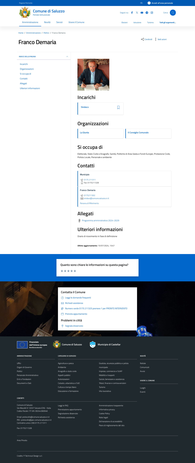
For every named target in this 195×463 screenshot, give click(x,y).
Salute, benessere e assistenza (111, 379)
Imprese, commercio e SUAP (110, 371)
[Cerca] (173, 13)
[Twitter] (135, 12)
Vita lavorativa (105, 391)
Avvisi (142, 371)
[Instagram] (150, 12)
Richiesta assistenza (66, 417)
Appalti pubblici (64, 375)
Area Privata (22, 440)
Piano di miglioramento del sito (111, 425)
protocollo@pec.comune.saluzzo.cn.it (36, 419)
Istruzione (137, 22)
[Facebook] (130, 12)
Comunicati (144, 367)
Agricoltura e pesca (66, 363)
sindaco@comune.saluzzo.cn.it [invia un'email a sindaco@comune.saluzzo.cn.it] (94, 198)
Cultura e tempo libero (67, 387)
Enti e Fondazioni (24, 379)
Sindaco (85, 107)
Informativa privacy (107, 409)
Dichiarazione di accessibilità (110, 421)
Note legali (103, 417)
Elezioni (124, 22)
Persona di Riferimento (89, 203)
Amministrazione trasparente (111, 405)
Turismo (150, 22)
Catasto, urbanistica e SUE (69, 383)
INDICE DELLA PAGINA (44, 56)
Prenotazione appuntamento (70, 409)
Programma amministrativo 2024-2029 (100, 220)
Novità (47, 22)
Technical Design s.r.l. (33, 455)
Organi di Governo (24, 367)
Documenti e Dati (24, 383)
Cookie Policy (104, 413)
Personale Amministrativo (27, 375)
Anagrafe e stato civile (67, 371)
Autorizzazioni (63, 379)
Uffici (19, 363)
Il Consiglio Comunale (138, 132)
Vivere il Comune (76, 22)
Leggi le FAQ (63, 405)
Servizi (59, 22)
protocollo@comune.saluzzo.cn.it (35, 416)
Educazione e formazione (68, 391)
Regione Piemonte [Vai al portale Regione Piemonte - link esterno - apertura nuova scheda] (25, 3)
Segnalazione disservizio (68, 413)
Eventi (142, 391)
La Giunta (84, 132)
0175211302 (87, 195)
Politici (19, 371)
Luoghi (143, 387)
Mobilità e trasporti (107, 375)
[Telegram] (145, 12)
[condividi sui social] (146, 39)
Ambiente (62, 367)
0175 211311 (88, 179)
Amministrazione (30, 22)
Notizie (143, 363)
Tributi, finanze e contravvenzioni (112, 383)
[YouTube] (140, 12)
